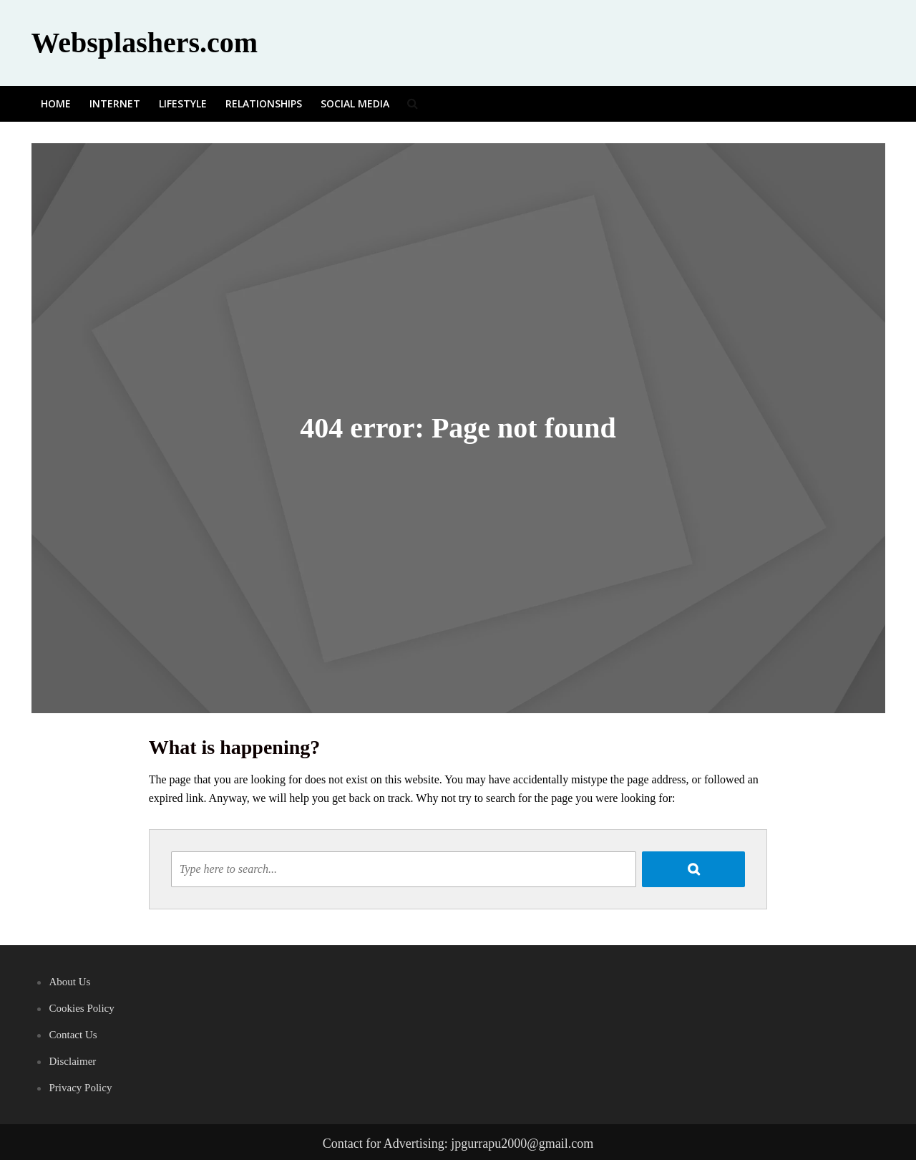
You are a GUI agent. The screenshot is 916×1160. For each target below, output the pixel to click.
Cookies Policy (81, 1008)
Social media (355, 103)
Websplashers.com (144, 42)
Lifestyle (183, 103)
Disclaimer (73, 1061)
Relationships (263, 103)
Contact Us (73, 1034)
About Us (70, 981)
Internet (114, 103)
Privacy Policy (80, 1087)
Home (56, 103)
